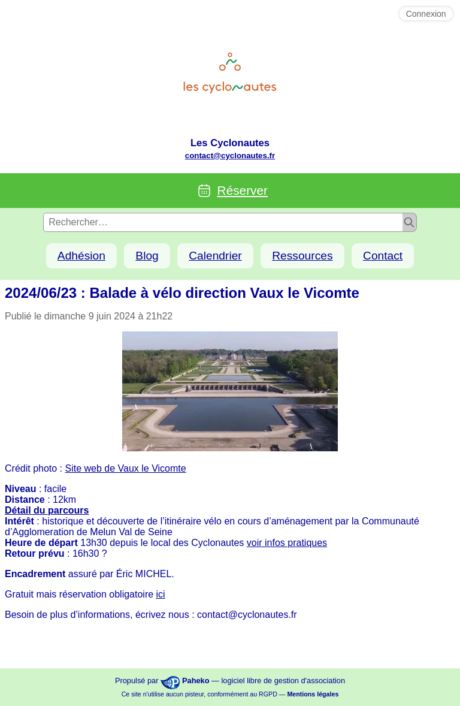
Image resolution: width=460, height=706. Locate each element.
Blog (146, 255)
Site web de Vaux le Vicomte (125, 468)
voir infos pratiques (287, 543)
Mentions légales (312, 694)
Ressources (302, 255)
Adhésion (81, 255)
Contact (382, 255)
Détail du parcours (47, 510)
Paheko (196, 680)
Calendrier (215, 255)
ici (160, 594)
